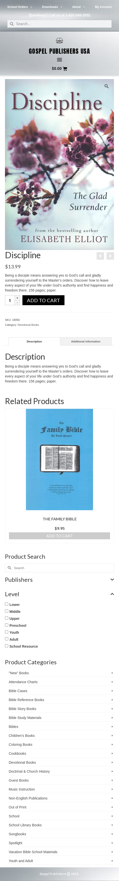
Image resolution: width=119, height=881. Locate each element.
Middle (14, 612)
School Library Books (25, 825)
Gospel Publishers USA (59, 51)
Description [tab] (34, 341)
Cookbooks (17, 753)
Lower (14, 605)
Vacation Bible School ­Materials (33, 852)
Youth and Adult (21, 861)
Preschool (17, 626)
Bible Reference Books (26, 700)
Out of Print (17, 807)
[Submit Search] (8, 568)
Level (59, 594)
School (14, 816)
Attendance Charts (23, 682)
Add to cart (43, 300)
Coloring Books (20, 745)
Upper (14, 619)
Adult (13, 639)
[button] (60, 59)
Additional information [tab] (85, 341)
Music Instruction (22, 789)
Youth (14, 632)
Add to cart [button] (59, 535)
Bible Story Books (22, 709)
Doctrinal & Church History (29, 771)
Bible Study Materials (25, 718)
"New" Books (19, 673)
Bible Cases (18, 691)
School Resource (23, 646)
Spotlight (15, 843)
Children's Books (22, 736)
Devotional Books (28, 324)
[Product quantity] (10, 300)
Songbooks (17, 834)
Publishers (59, 579)
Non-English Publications (28, 798)
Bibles (13, 727)
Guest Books (19, 780)
